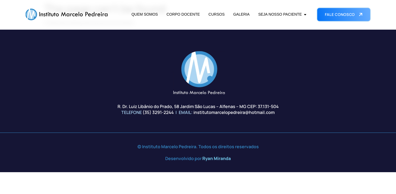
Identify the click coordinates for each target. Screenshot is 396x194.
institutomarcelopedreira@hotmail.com (234, 112)
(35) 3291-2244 (158, 112)
